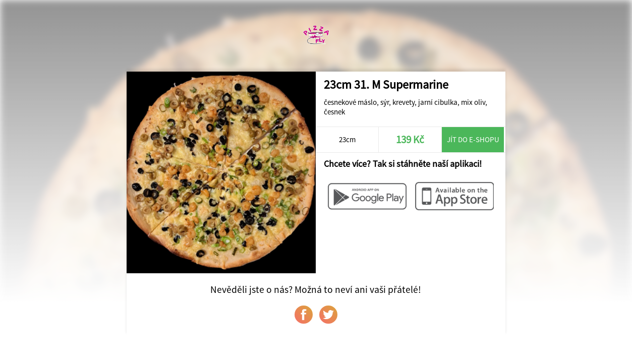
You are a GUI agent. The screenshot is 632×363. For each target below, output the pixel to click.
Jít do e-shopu (473, 139)
